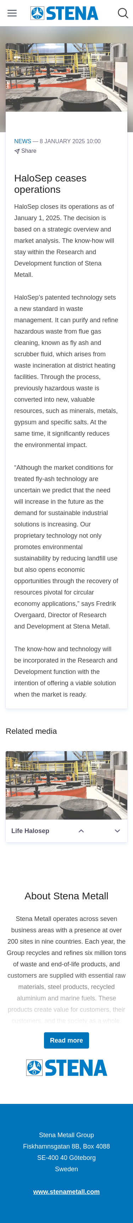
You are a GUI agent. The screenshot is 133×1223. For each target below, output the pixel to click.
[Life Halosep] (66, 785)
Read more (66, 1040)
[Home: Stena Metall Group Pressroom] (64, 13)
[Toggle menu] (12, 13)
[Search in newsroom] (123, 13)
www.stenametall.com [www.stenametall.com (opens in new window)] (66, 1191)
